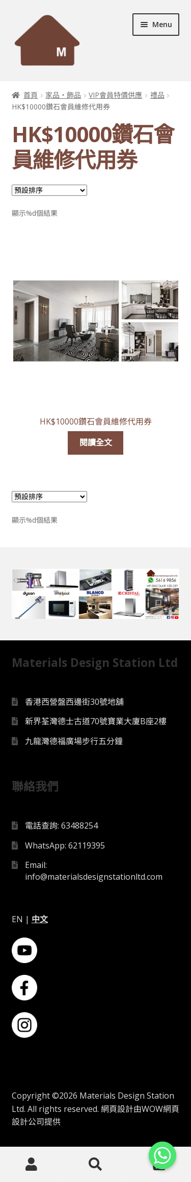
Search (95, 1164)
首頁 (30, 95)
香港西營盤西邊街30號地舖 (74, 702)
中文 (40, 920)
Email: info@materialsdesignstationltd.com (93, 871)
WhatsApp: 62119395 (65, 846)
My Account (32, 1164)
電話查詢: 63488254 (61, 826)
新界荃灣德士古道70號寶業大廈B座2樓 (96, 722)
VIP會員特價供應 (115, 95)
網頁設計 (117, 1110)
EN (17, 920)
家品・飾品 (63, 95)
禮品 (157, 95)
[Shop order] (49, 190)
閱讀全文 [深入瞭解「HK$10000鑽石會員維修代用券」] (95, 442)
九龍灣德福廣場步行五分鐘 (74, 742)
